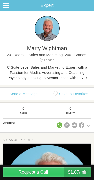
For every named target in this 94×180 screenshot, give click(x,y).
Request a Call (54, 173)
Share (89, 5)
